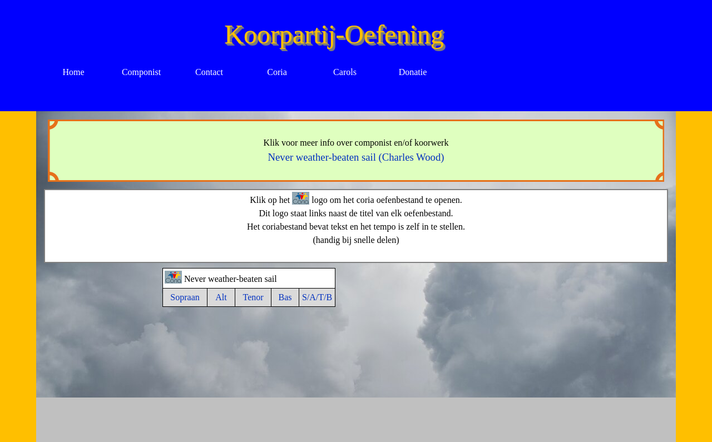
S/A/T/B (317, 297)
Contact (209, 72)
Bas (285, 297)
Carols (345, 72)
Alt (220, 297)
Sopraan (184, 297)
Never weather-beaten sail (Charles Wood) (356, 157)
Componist (141, 72)
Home (73, 72)
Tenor (253, 297)
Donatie (413, 72)
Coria (277, 72)
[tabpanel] (356, 150)
